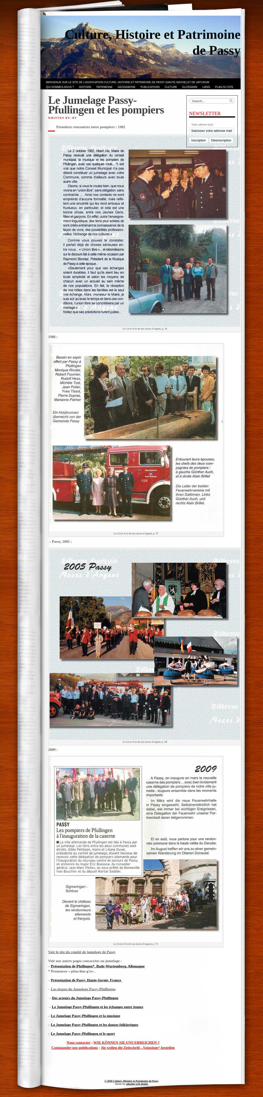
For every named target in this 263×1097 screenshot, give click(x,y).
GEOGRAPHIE (126, 87)
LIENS (206, 87)
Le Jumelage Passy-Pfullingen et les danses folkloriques (94, 1025)
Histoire (85, 87)
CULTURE (171, 87)
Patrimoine (104, 87)
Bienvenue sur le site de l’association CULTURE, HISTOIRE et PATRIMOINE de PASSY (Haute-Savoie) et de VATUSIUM (127, 82)
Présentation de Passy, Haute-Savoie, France (86, 980)
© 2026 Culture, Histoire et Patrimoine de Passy (131, 1080)
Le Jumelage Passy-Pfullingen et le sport (83, 1033)
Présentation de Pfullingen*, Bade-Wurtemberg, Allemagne (98, 966)
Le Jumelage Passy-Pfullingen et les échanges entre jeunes (97, 1007)
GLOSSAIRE (190, 87)
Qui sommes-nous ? (60, 87)
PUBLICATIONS (150, 87)
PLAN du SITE (224, 87)
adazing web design (137, 1083)
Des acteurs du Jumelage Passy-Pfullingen (85, 998)
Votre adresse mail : (203, 124)
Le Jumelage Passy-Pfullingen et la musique (85, 1016)
